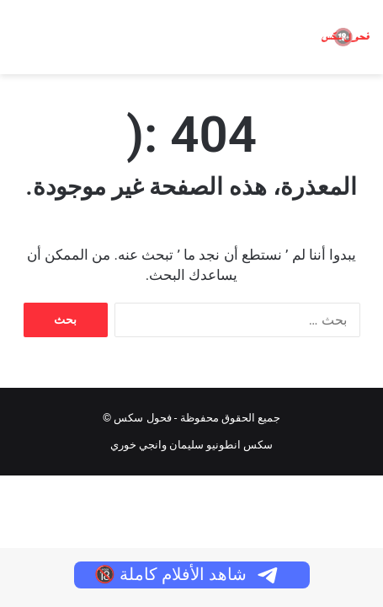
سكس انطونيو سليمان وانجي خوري (192, 444)
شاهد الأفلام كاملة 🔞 (187, 574)
